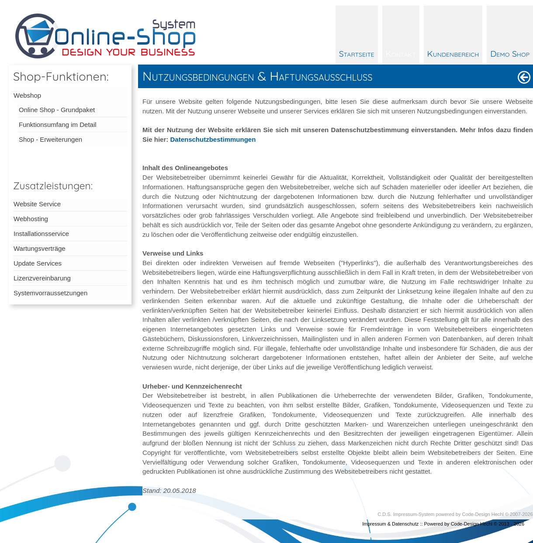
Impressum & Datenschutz (390, 523)
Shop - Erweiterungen (50, 139)
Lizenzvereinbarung (42, 278)
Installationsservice (41, 233)
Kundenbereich (453, 53)
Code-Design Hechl (483, 514)
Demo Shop (510, 53)
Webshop (27, 95)
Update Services (38, 263)
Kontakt (401, 53)
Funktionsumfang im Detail (58, 124)
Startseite (356, 53)
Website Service (37, 204)
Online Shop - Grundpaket (57, 109)
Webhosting (31, 218)
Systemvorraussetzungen (50, 293)
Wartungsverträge (40, 248)
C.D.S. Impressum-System (405, 514)
